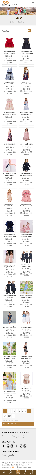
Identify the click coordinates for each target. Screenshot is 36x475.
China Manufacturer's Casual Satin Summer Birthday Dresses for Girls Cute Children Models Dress (10, 205)
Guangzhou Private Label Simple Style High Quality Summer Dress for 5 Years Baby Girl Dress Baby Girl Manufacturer (26, 357)
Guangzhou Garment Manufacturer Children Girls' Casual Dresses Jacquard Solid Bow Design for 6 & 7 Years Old (26, 235)
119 (5, 416)
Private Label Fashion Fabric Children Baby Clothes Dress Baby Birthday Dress (26, 296)
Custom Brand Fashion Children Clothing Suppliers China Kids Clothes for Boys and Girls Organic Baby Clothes (9, 174)
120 (9, 416)
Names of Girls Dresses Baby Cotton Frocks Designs (9, 266)
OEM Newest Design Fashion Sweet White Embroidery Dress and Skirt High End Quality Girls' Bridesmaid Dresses (26, 327)
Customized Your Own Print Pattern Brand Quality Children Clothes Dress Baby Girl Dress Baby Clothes (10, 357)
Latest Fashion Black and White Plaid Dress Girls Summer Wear (26, 174)
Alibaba (4, 455)
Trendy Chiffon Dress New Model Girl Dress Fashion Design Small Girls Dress (10, 144)
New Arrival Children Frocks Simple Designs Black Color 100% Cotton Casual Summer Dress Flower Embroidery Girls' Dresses (26, 52)
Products (21, 22)
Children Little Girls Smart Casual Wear (9, 52)
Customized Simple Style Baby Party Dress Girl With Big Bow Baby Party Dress (9, 327)
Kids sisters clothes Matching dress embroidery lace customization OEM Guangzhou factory (26, 266)
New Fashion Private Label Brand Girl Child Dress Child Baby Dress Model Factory (10, 392)
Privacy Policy (6, 467)
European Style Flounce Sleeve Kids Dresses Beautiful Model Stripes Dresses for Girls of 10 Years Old (26, 83)
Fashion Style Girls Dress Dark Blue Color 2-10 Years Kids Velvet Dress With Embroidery (9, 235)
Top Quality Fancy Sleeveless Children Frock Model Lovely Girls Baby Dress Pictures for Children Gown (9, 83)
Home (13, 22)
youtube (11, 455)
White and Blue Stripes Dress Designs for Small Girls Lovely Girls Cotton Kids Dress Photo (26, 113)
